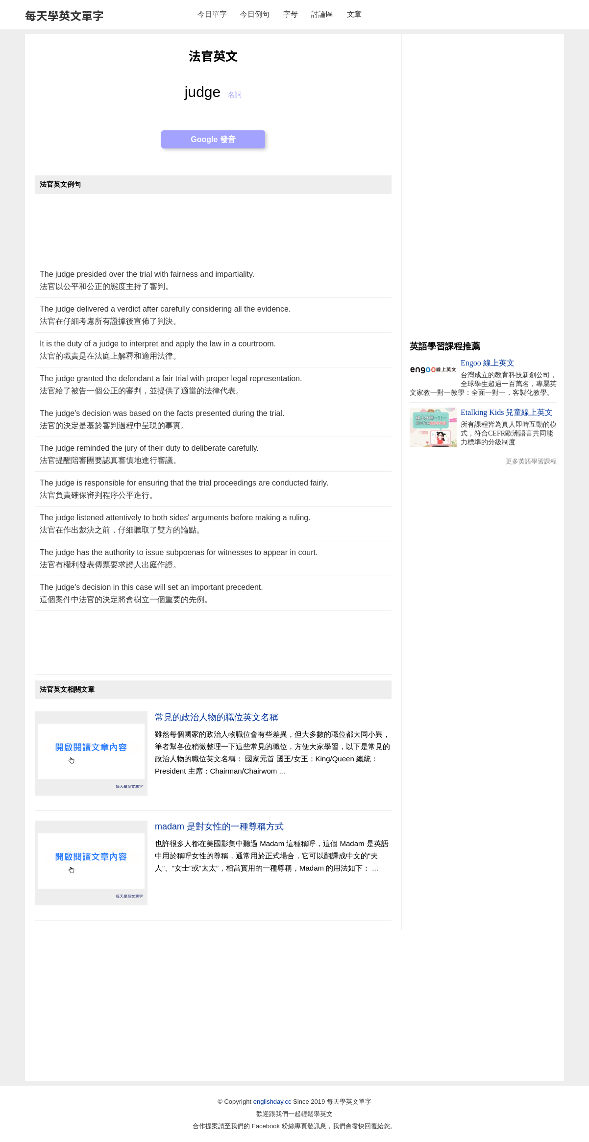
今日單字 (212, 14)
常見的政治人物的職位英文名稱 (216, 717)
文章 (354, 14)
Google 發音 (213, 139)
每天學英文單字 (64, 15)
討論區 (322, 14)
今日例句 (255, 14)
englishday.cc (272, 1101)
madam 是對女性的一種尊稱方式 (219, 826)
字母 (290, 14)
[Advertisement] (213, 230)
